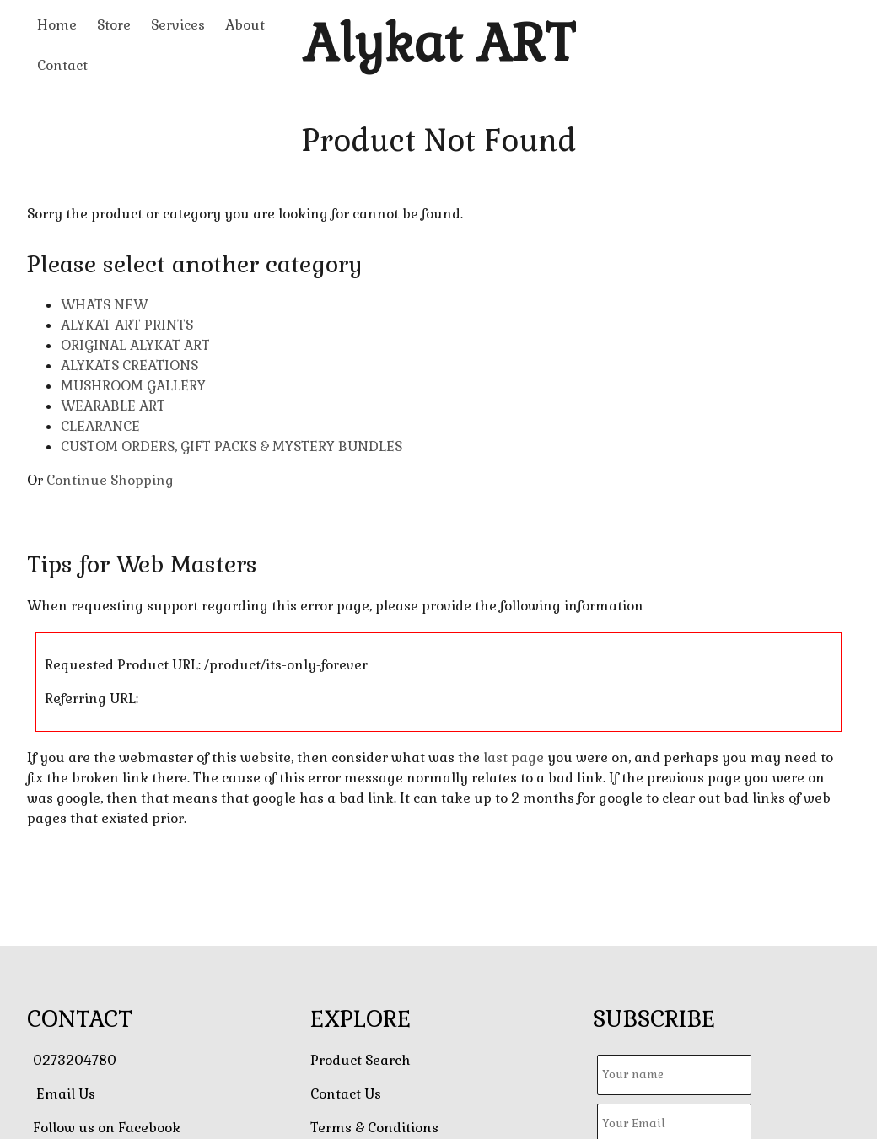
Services (178, 25)
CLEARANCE (100, 426)
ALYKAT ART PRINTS (127, 325)
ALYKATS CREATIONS (129, 365)
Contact (62, 65)
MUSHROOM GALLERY (133, 386)
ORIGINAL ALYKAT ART (135, 345)
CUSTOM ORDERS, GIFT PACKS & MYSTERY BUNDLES (231, 446)
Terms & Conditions (374, 1127)
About (245, 25)
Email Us (65, 1094)
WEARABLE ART (113, 406)
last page (513, 757)
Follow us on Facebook (106, 1127)
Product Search (360, 1060)
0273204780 (74, 1060)
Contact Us (345, 1094)
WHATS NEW (104, 305)
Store (114, 25)
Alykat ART (439, 43)
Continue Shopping (110, 480)
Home (57, 25)
